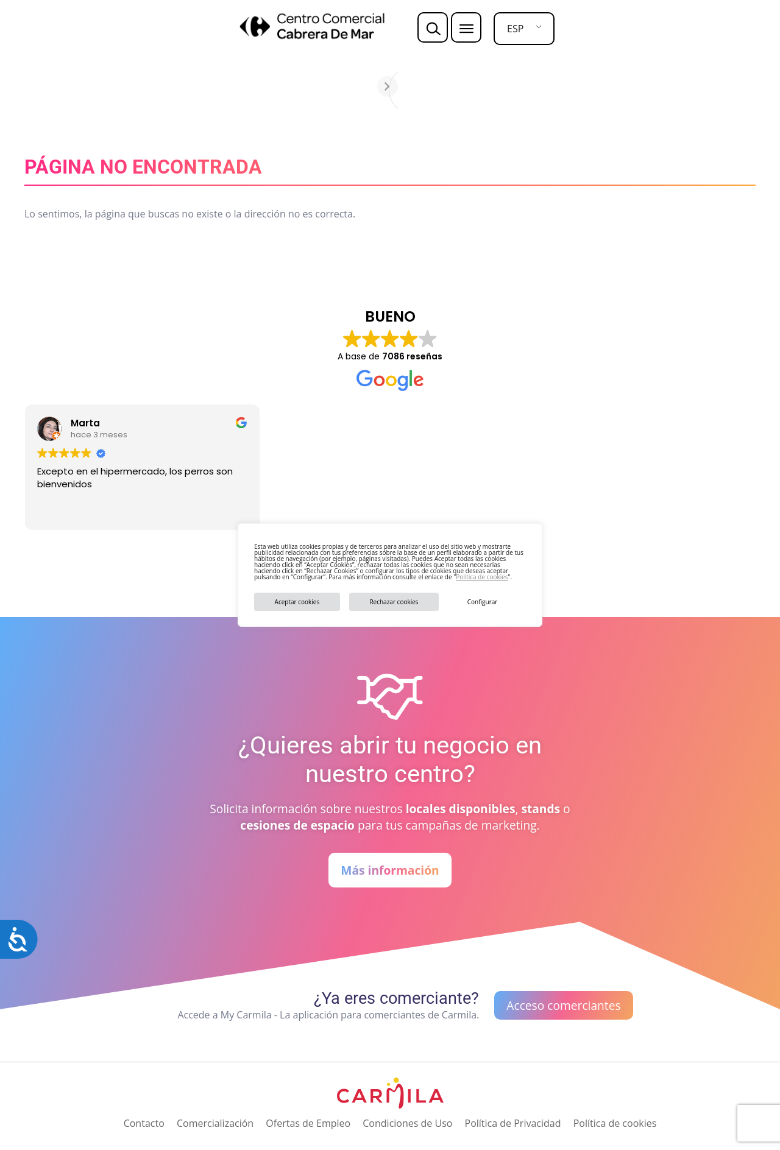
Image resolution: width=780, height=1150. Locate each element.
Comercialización (215, 1123)
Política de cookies (482, 577)
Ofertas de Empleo (308, 1123)
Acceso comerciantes (563, 1005)
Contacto (144, 1123)
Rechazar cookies (393, 602)
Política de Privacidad (513, 1123)
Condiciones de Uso (407, 1123)
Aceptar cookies (297, 602)
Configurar (482, 602)
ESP (515, 28)
